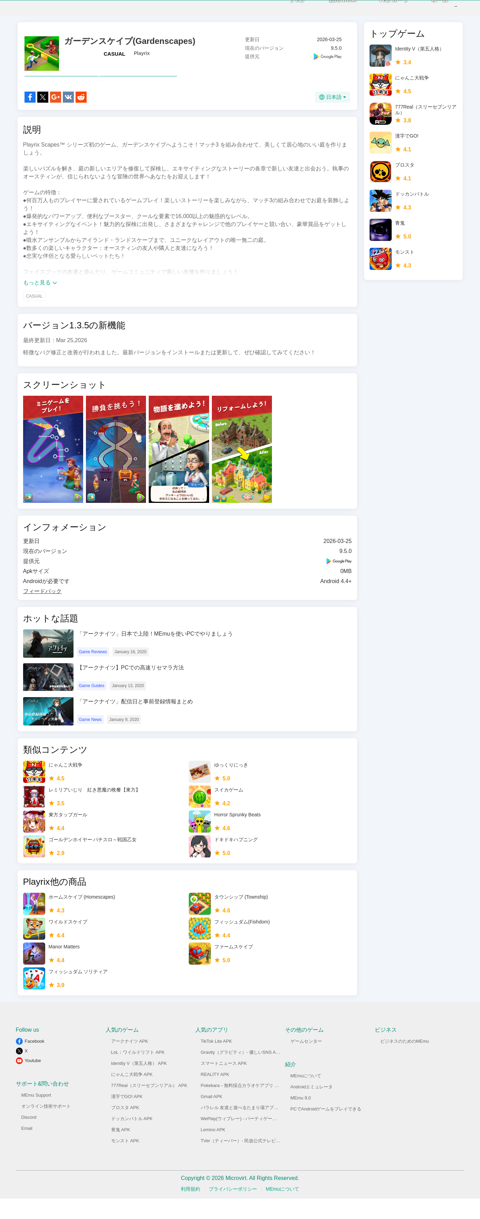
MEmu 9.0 (301, 1118)
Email (27, 1148)
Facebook (35, 1061)
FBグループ (384, 10)
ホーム (429, 10)
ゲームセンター (306, 1061)
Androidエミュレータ (312, 1107)
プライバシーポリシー (233, 1209)
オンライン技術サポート (46, 1126)
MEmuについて (306, 1096)
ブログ (287, 10)
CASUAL (115, 59)
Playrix (142, 58)
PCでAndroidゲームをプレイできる (326, 1129)
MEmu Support (36, 1115)
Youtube (33, 1081)
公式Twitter (332, 10)
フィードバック (42, 612)
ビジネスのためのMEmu (404, 1061)
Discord (29, 1137)
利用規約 (190, 1209)
